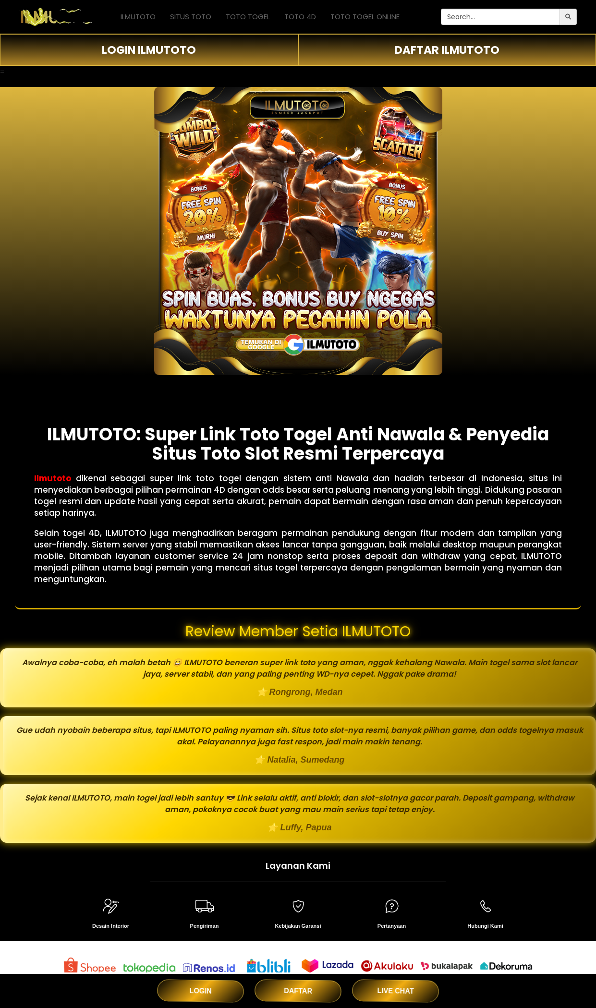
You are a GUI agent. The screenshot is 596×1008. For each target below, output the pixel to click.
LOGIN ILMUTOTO (149, 50)
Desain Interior (110, 926)
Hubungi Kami (485, 926)
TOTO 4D (300, 17)
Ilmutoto (52, 478)
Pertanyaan (391, 926)
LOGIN (200, 990)
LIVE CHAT (396, 990)
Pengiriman (204, 926)
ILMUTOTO (138, 17)
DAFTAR (298, 990)
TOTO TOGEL (248, 17)
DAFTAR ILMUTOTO (446, 50)
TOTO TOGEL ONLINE (365, 17)
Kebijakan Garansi (298, 926)
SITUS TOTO (190, 17)
